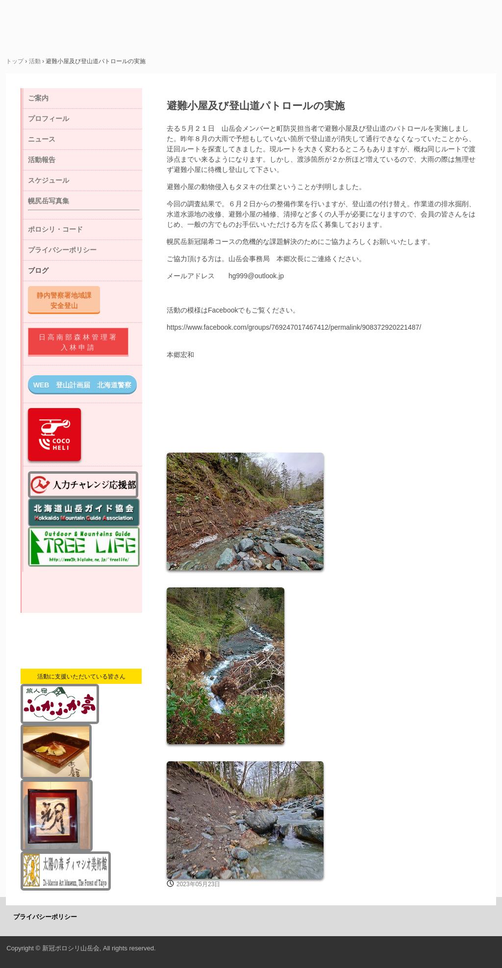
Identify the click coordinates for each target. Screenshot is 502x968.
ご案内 (38, 98)
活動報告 (41, 160)
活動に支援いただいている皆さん (81, 676)
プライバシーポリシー (62, 250)
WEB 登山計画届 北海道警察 (82, 385)
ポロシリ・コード (55, 229)
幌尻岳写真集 (48, 201)
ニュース (41, 139)
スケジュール (48, 180)
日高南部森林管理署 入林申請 (83, 342)
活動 (35, 61)
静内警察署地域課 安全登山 (68, 300)
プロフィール (48, 118)
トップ (15, 61)
